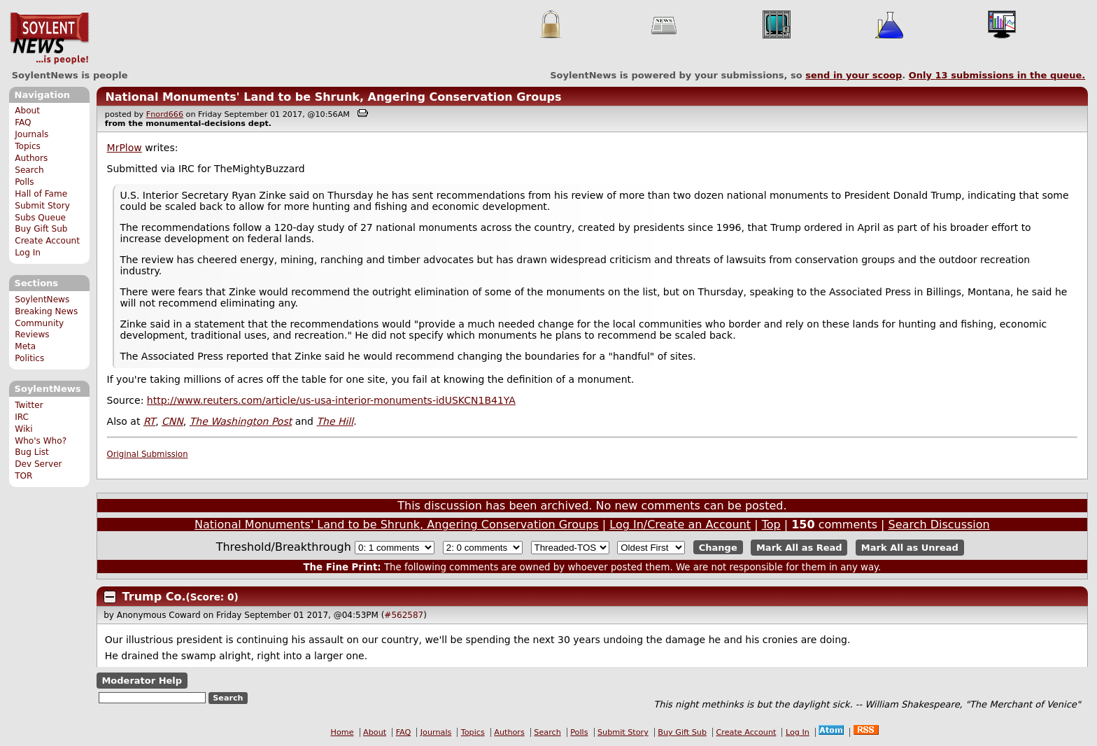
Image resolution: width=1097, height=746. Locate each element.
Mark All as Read (799, 547)
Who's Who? (40, 441)
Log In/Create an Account (680, 524)
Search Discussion (939, 524)
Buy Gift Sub (41, 229)
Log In (28, 253)
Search (29, 170)
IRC (22, 417)
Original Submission (147, 454)
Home (342, 732)
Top (771, 524)
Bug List (32, 452)
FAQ (23, 122)
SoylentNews (49, 38)
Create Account (47, 241)
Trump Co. (154, 596)
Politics (29, 358)
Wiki (23, 429)
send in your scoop (853, 75)
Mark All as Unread (909, 547)
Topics (28, 146)
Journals (31, 134)
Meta (25, 346)
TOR (23, 476)
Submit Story (42, 206)
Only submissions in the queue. (997, 75)
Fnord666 (164, 114)
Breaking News (46, 311)
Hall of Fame (41, 194)
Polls (24, 182)
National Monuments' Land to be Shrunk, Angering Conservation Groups (333, 97)
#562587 (403, 615)
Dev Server (38, 464)
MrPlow (124, 147)
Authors (31, 158)
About (27, 110)
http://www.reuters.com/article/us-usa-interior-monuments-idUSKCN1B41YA (331, 400)
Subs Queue (40, 218)
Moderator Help (141, 680)
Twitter (29, 405)
